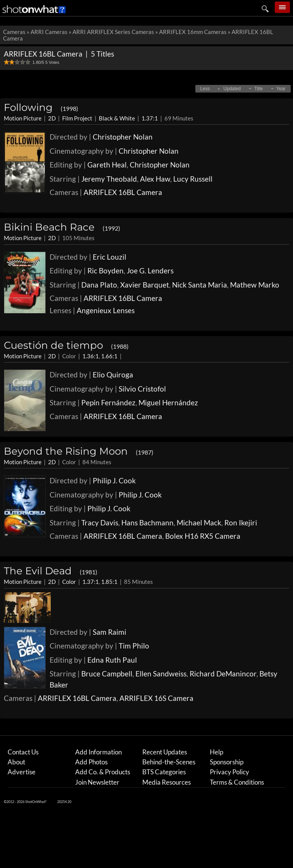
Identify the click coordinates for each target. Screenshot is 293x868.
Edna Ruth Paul (112, 659)
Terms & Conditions (237, 782)
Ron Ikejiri (240, 522)
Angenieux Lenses (106, 310)
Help (216, 752)
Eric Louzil (109, 256)
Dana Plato (99, 284)
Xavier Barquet (144, 284)
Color (69, 581)
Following (41, 107)
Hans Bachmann (147, 522)
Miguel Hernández (168, 402)
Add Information (98, 752)
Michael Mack (199, 522)
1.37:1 (150, 118)
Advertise (21, 772)
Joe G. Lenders (150, 270)
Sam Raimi (109, 631)
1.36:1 (90, 356)
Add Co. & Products (102, 772)
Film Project (77, 118)
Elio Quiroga (113, 374)
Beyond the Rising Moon (78, 451)
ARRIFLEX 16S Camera (156, 698)
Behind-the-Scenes (168, 762)
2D (52, 118)
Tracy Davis (99, 522)
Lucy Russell (193, 178)
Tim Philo (134, 645)
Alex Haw (155, 178)
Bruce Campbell (106, 673)
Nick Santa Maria (199, 284)
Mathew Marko (254, 284)
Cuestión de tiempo (66, 345)
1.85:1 (109, 581)
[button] (205, 89)
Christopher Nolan (123, 136)
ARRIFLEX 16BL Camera (123, 192)
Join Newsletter (97, 782)
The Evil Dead (50, 571)
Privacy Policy (229, 772)
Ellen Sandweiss (161, 673)
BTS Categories (164, 772)
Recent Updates (164, 752)
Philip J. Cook (114, 480)
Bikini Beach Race (62, 227)
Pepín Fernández (108, 402)
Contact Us (23, 752)
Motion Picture (23, 118)
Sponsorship (226, 762)
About (16, 762)
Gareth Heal (107, 164)
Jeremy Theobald (109, 178)
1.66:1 (109, 356)
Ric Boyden (105, 270)
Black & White (117, 118)
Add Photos (91, 762)
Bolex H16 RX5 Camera (202, 536)
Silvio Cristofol (142, 388)
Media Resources (166, 782)
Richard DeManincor (223, 673)
